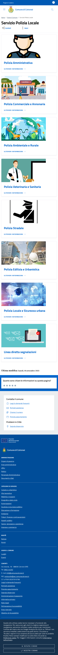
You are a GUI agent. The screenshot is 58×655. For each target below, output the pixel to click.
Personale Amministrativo (10, 475)
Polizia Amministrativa (18, 62)
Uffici (3, 468)
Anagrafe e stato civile (9, 500)
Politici (3, 471)
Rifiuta (29, 646)
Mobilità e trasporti (8, 496)
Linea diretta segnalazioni (20, 352)
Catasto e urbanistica (9, 490)
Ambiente (4, 513)
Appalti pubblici (6, 520)
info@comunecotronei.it (15, 573)
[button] (8, 3)
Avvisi (3, 542)
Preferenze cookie (9, 638)
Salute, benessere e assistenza (12, 524)
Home (3, 17)
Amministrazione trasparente (11, 596)
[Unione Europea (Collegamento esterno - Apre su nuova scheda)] (29, 441)
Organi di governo (7, 461)
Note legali (5, 602)
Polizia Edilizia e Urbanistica (21, 269)
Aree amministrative (8, 464)
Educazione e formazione (10, 510)
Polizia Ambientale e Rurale (21, 145)
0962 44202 (8, 569)
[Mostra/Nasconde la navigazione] (4, 9)
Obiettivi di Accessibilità (10, 613)
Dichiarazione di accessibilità (11, 606)
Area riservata (6, 609)
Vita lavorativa (6, 493)
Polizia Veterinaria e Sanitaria (22, 186)
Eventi (3, 557)
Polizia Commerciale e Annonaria (24, 104)
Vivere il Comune (12, 17)
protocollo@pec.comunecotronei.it (17, 576)
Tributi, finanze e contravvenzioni (13, 517)
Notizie (3, 539)
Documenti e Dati (7, 478)
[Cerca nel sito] (52, 9)
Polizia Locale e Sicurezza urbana (24, 310)
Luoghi (3, 554)
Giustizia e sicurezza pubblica (11, 507)
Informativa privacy (8, 599)
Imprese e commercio (9, 527)
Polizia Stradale (14, 228)
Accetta (29, 650)
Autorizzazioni (6, 503)
